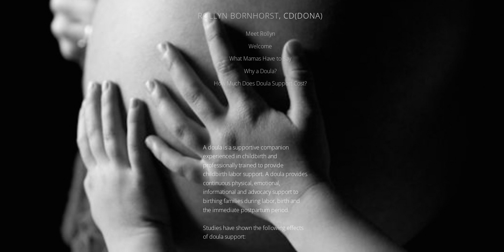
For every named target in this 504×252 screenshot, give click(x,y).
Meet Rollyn (260, 33)
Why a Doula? (260, 71)
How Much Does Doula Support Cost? (260, 83)
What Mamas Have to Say (260, 58)
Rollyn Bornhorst (238, 15)
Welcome (260, 46)
